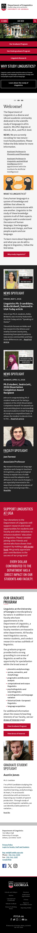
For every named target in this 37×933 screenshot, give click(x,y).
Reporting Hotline (26, 908)
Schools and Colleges (11, 892)
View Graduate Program (17, 726)
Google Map (6, 860)
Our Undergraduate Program (18, 51)
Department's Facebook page (4, 866)
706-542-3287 (12, 857)
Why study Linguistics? (16, 254)
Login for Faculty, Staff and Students (15, 847)
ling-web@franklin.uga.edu (12, 853)
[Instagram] (17, 919)
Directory (26, 892)
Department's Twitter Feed (10, 866)
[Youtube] (23, 919)
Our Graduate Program (18, 44)
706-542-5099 (14, 855)
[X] (14, 919)
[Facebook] (11, 919)
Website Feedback (11, 903)
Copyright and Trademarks (11, 899)
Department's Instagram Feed (15, 866)
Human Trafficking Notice (11, 907)
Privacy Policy (7, 845)
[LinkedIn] (26, 919)
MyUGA (11, 895)
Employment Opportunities (26, 895)
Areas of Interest (12, 720)
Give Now (20, 21)
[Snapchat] (20, 919)
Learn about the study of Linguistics (18, 84)
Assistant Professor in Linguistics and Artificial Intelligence (17, 161)
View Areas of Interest (16, 734)
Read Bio (7, 490)
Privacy (26, 899)
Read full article (17, 419)
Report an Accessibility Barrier (26, 903)
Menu (4, 21)
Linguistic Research (18, 58)
